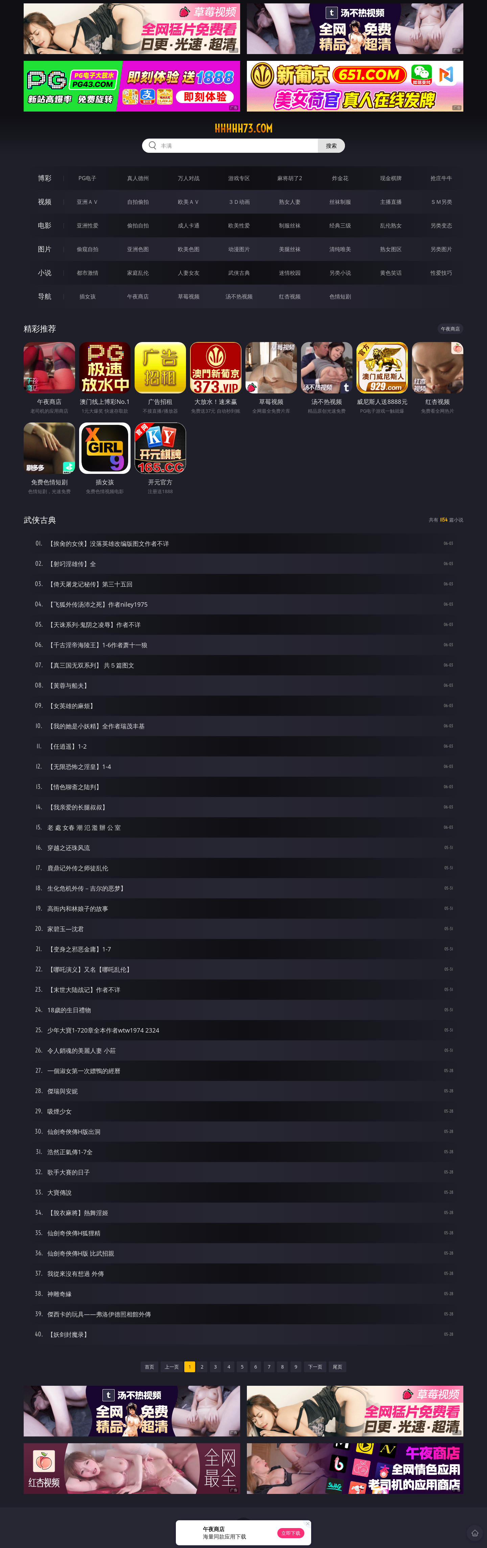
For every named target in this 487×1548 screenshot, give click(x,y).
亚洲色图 (138, 249)
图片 (44, 248)
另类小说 (340, 272)
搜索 (331, 145)
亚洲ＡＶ (87, 201)
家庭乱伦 (138, 272)
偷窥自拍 (87, 249)
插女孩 (87, 296)
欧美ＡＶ (189, 201)
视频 (44, 201)
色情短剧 (340, 296)
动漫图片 (239, 249)
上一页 (172, 1366)
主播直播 (391, 201)
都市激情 (87, 272)
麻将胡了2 (289, 178)
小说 (44, 272)
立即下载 (290, 1533)
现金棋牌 (391, 178)
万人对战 (189, 178)
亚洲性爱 (87, 225)
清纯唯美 (340, 249)
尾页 (337, 1366)
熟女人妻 (290, 201)
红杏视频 (290, 296)
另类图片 (441, 249)
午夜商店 (138, 296)
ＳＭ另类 (441, 201)
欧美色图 (189, 249)
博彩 (44, 178)
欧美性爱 (239, 225)
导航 (44, 296)
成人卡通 (189, 225)
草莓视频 (189, 296)
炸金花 (340, 178)
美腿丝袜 (290, 249)
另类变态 (441, 225)
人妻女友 (189, 272)
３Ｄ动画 (239, 201)
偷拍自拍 (138, 225)
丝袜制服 (340, 201)
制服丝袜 (290, 225)
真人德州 (138, 178)
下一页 (315, 1366)
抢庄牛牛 (441, 178)
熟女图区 (391, 249)
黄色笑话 (391, 272)
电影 (44, 225)
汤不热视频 (239, 296)
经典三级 (340, 225)
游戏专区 (239, 178)
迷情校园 (290, 272)
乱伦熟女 (391, 225)
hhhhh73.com (243, 128)
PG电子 (87, 178)
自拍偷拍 (138, 201)
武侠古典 (239, 272)
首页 (149, 1366)
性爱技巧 (441, 272)
